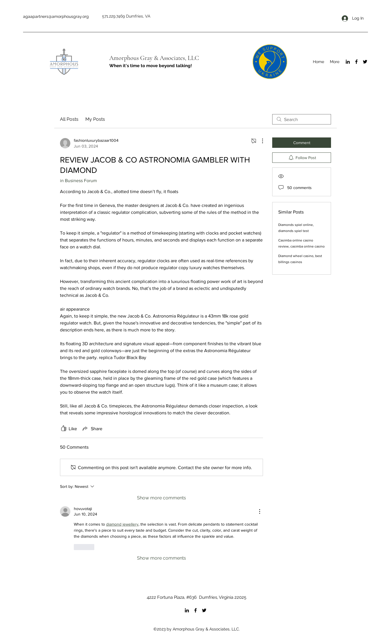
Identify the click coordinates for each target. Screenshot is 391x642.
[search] (301, 119)
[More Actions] (259, 140)
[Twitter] (365, 62)
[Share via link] (92, 428)
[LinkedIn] (348, 62)
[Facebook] (356, 62)
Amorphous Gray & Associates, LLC (154, 58)
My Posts (95, 119)
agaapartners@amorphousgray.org (56, 16)
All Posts (69, 119)
